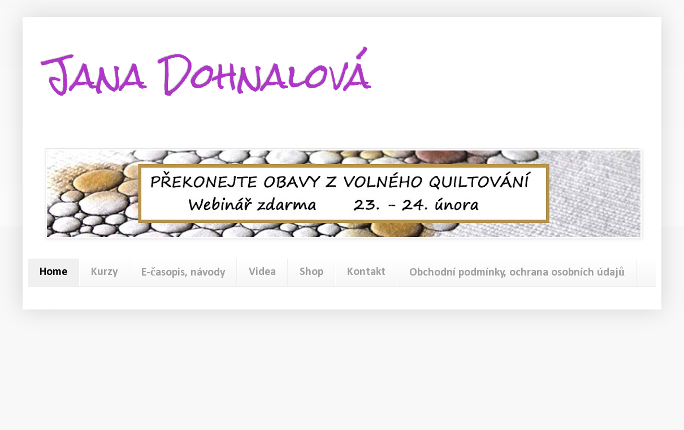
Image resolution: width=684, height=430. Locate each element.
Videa (262, 272)
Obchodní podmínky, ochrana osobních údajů (517, 272)
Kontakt (366, 272)
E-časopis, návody (183, 272)
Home (53, 272)
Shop (311, 272)
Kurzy (104, 272)
